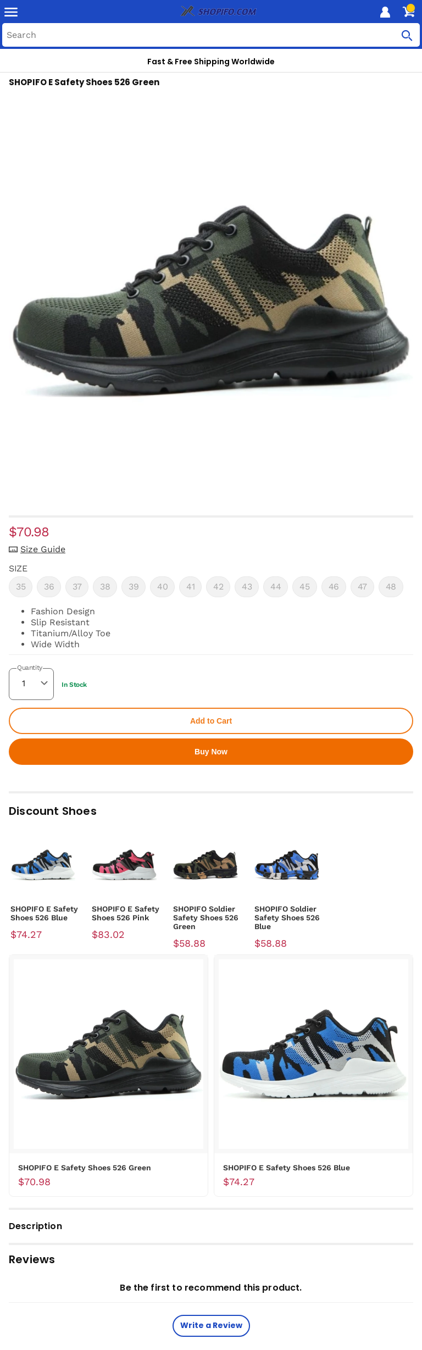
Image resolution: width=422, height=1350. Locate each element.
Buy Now (211, 751)
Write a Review (211, 1325)
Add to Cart (211, 720)
